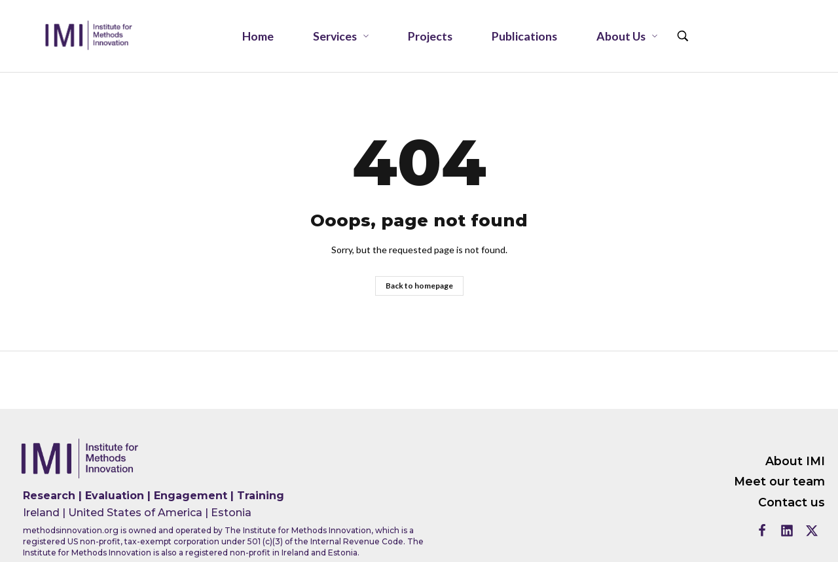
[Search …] (683, 36)
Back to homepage (419, 285)
